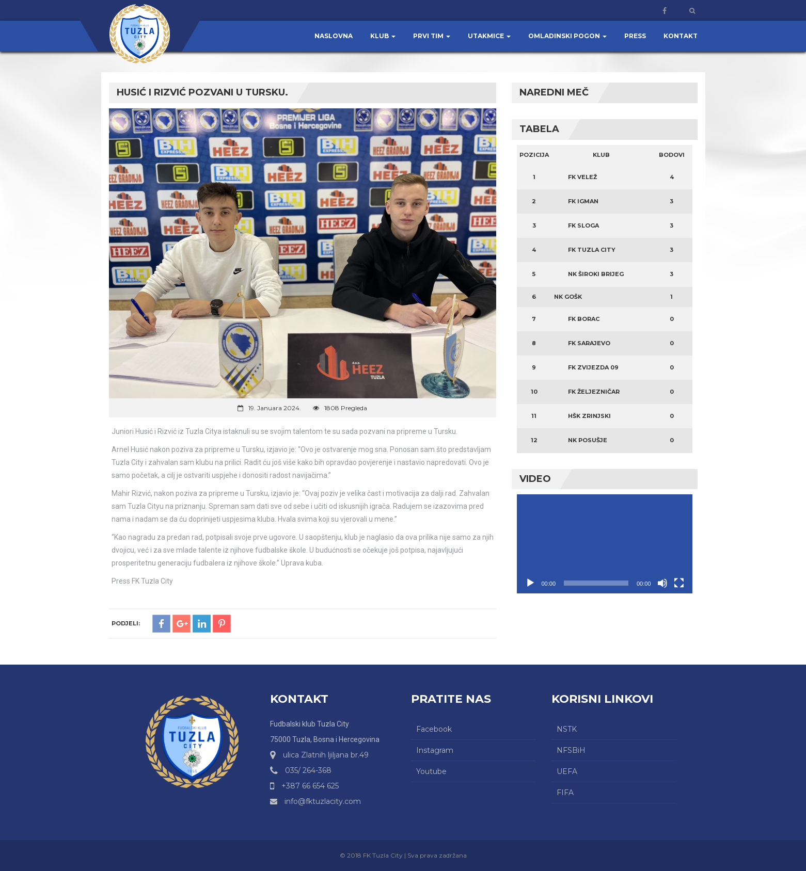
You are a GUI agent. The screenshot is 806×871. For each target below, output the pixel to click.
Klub (383, 36)
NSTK (567, 729)
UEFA (567, 771)
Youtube (431, 771)
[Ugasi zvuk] (662, 583)
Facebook (434, 729)
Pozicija (534, 154)
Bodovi (672, 154)
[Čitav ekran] (679, 583)
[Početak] (530, 583)
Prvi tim (431, 36)
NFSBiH (571, 750)
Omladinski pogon (567, 36)
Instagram (434, 750)
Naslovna (333, 36)
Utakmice (489, 36)
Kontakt (680, 36)
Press (635, 36)
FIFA (565, 792)
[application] (604, 543)
